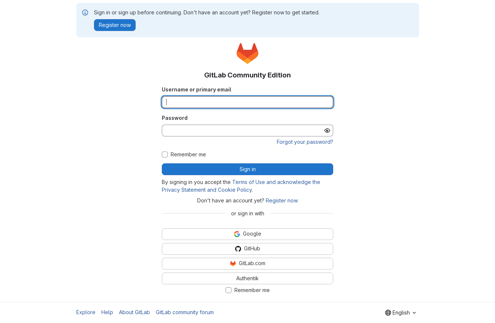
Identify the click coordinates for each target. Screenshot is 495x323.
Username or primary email (196, 89)
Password (175, 118)
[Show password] (327, 130)
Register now (282, 200)
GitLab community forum (185, 312)
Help (107, 312)
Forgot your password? (305, 142)
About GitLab (134, 312)
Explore (85, 312)
